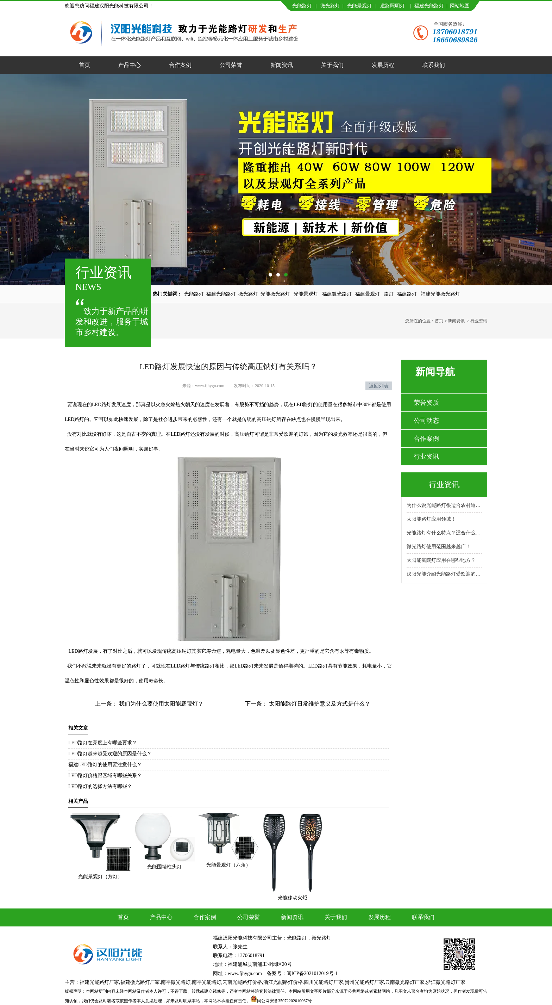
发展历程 (383, 65)
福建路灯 (407, 294)
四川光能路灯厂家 (323, 982)
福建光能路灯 (429, 5)
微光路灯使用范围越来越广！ (439, 546)
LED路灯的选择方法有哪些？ (100, 786)
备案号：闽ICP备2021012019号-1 (302, 973)
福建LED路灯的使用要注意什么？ (105, 764)
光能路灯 (302, 5)
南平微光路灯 (175, 982)
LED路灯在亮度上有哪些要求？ (102, 742)
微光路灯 (330, 5)
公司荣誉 (231, 65)
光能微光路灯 (275, 294)
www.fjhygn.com (209, 385)
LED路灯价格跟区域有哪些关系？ (105, 775)
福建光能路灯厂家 (99, 982)
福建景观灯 (367, 294)
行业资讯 (426, 456)
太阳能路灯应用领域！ (431, 519)
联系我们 (433, 65)
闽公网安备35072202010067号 (284, 1000)
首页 (84, 65)
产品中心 (129, 65)
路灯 (389, 294)
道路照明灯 (392, 5)
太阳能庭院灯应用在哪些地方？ (441, 560)
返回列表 (379, 386)
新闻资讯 (281, 65)
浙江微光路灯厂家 (445, 982)
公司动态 (426, 420)
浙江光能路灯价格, (283, 982)
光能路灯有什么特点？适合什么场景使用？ (444, 532)
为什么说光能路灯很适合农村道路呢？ (444, 505)
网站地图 (460, 5)
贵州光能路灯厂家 (364, 982)
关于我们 (332, 65)
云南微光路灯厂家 (405, 982)
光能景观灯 (359, 5)
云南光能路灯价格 (242, 982)
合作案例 (180, 65)
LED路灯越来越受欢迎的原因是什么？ (110, 753)
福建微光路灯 (337, 294)
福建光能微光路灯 (440, 294)
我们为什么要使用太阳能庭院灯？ (160, 704)
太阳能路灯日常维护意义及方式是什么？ (319, 704)
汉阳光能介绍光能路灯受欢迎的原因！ (444, 574)
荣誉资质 (426, 402)
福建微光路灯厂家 (140, 982)
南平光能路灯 (206, 982)
